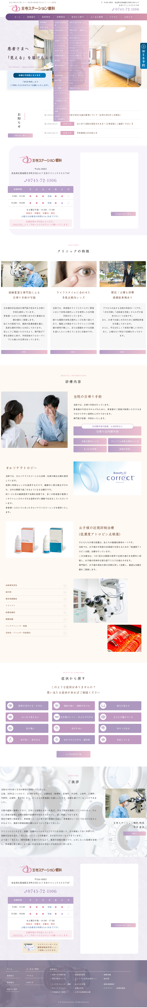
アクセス (114, 17)
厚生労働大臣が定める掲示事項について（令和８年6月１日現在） (91, 115)
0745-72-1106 (127, 9)
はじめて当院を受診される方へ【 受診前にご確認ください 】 (105, 123)
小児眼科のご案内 (59, 993)
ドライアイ (12, 609)
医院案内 (46, 17)
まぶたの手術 (90, 449)
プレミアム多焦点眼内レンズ (125, 441)
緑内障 (10, 594)
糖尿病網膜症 (13, 601)
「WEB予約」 (17, 224)
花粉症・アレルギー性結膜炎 (23, 641)
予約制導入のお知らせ (87, 133)
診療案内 (61, 17)
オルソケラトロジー (59, 989)
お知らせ (128, 17)
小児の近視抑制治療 (83, 993)
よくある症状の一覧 (73, 754)
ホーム (17, 17)
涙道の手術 (124, 449)
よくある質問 (97, 17)
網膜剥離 (11, 625)
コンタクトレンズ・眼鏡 (20, 633)
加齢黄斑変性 (13, 586)
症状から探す (78, 17)
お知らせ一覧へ (20, 135)
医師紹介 (31, 17)
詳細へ (24, 352)
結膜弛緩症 (12, 617)
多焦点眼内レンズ (90, 441)
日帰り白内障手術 (107, 432)
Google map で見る (123, 214)
